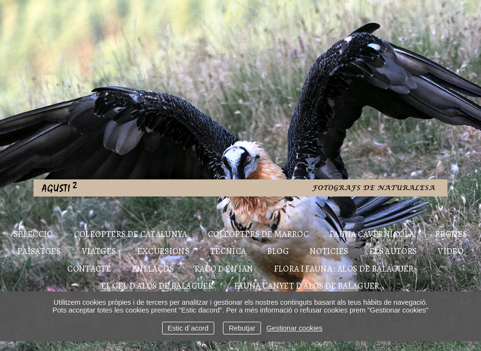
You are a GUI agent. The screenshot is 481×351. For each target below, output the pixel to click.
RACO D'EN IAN (224, 268)
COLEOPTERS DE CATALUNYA (130, 234)
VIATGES (99, 251)
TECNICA (228, 251)
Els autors (393, 251)
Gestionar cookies (294, 328)
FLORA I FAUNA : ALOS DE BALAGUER (343, 268)
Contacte (89, 268)
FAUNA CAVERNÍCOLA (372, 234)
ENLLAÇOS (153, 268)
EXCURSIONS (163, 251)
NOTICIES (329, 251)
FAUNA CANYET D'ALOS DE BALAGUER (307, 286)
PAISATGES (39, 251)
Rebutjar (242, 328)
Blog (278, 251)
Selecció (33, 234)
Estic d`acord (187, 328)
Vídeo (450, 251)
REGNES (451, 234)
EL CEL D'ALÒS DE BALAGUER (157, 286)
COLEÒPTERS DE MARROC (258, 234)
